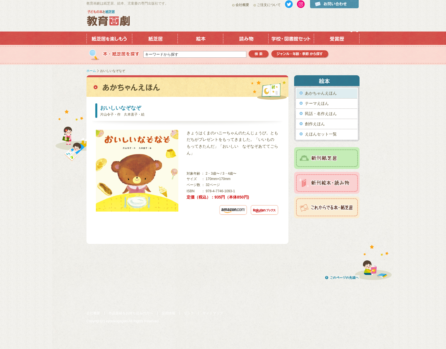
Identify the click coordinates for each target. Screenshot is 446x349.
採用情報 (168, 313)
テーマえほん (317, 103)
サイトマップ (213, 313)
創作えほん (315, 124)
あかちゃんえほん (321, 93)
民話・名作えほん (321, 113)
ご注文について (269, 5)
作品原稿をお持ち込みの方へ (131, 313)
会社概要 (242, 5)
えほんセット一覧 (321, 134)
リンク (189, 313)
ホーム (91, 70)
